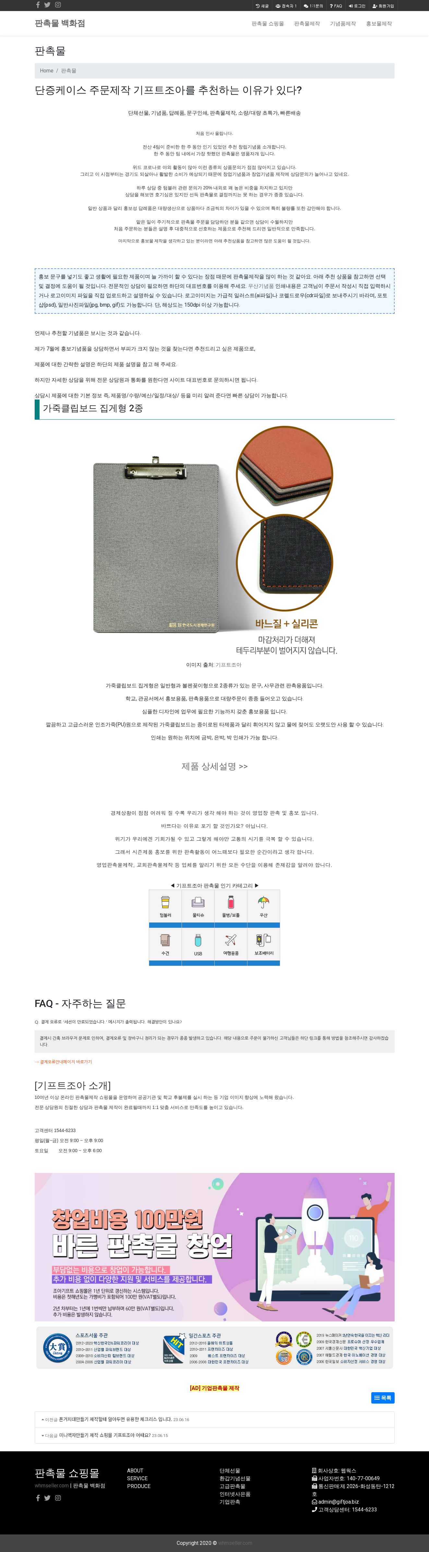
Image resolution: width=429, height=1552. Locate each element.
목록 (383, 1398)
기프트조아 (229, 665)
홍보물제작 (379, 23)
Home (47, 71)
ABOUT (135, 1471)
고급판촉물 (232, 1486)
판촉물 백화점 (60, 23)
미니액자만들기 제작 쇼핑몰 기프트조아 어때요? (105, 1434)
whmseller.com (52, 1485)
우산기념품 (261, 286)
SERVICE (137, 1478)
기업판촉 (230, 1502)
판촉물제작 (307, 23)
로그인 (357, 5)
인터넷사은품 (235, 1494)
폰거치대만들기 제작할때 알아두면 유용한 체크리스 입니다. (115, 1419)
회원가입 (383, 5)
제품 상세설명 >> (215, 766)
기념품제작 (343, 23)
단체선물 (230, 1471)
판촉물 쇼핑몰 (268, 23)
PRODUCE (138, 1486)
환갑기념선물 (235, 1478)
